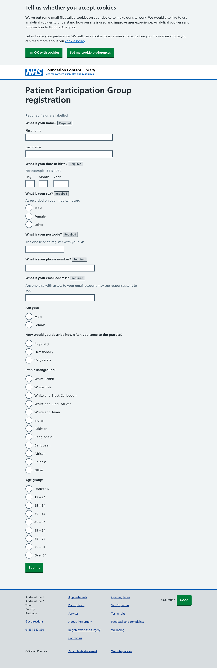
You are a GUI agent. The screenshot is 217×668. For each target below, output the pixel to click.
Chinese (40, 462)
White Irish (42, 387)
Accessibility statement (82, 651)
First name (33, 131)
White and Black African (53, 404)
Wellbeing (117, 630)
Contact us (75, 638)
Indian (39, 420)
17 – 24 (40, 497)
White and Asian (47, 412)
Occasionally (43, 352)
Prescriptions (76, 605)
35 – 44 (40, 514)
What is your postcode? (51, 234)
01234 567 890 (34, 629)
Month (44, 177)
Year (57, 177)
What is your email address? (55, 278)
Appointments (77, 597)
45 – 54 (40, 522)
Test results (118, 613)
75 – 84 (40, 547)
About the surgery (80, 621)
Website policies (121, 651)
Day (28, 177)
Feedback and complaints (127, 621)
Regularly (41, 344)
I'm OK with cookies (44, 52)
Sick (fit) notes (120, 605)
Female (40, 216)
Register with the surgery (84, 630)
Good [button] (184, 600)
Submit (34, 567)
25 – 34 (40, 506)
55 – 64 (40, 530)
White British (44, 379)
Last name (33, 147)
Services (73, 613)
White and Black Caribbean (55, 396)
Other (38, 225)
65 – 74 (40, 539)
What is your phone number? (56, 259)
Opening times (120, 597)
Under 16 (41, 489)
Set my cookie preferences (90, 52)
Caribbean (42, 445)
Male (38, 208)
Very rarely (42, 360)
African (40, 454)
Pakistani (41, 429)
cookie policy (75, 41)
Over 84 (40, 555)
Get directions (34, 621)
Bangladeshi (43, 437)
